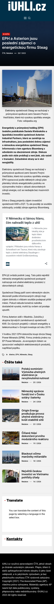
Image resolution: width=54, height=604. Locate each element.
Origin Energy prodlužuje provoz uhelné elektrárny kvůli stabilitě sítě (33, 415)
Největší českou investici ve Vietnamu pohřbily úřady (35, 474)
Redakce (25, 382)
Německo (23, 355)
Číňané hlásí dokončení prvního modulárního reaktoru (35, 436)
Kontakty (14, 539)
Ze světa (6, 34)
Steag (30, 355)
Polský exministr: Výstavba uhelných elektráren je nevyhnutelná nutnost (35, 373)
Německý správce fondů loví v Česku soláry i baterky (33, 394)
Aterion (12, 355)
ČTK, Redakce (7, 53)
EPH (17, 355)
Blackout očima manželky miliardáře (34, 455)
